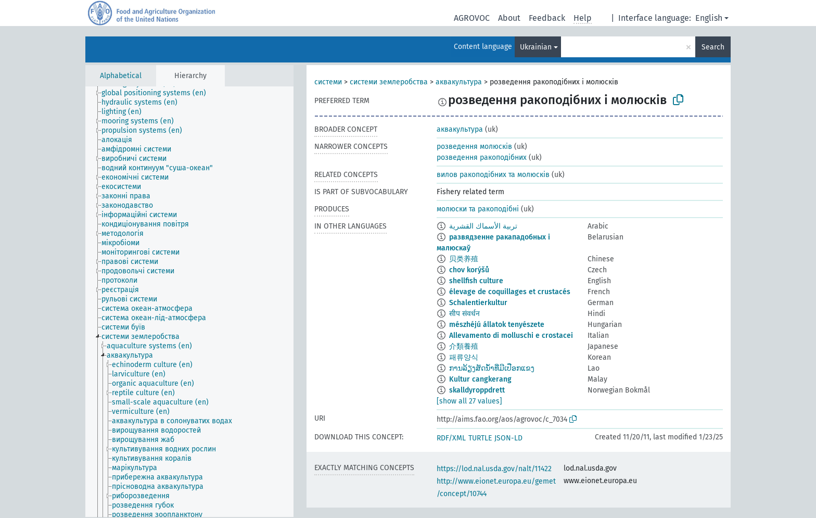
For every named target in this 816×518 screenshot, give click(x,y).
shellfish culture (476, 280)
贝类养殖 (463, 259)
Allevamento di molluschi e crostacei (511, 335)
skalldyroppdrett (477, 390)
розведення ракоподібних (482, 157)
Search (713, 47)
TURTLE (480, 438)
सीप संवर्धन (464, 313)
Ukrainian (536, 47)
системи (328, 82)
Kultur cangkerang (480, 379)
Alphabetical (121, 75)
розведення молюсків (474, 146)
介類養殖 (463, 346)
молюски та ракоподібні (478, 209)
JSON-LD (508, 438)
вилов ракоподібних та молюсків (493, 174)
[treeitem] (158, 93)
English (708, 18)
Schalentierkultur (478, 302)
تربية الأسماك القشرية (483, 226)
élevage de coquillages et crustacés (509, 291)
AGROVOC (472, 18)
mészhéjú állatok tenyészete (496, 324)
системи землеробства (389, 82)
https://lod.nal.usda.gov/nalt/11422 (494, 468)
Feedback (547, 18)
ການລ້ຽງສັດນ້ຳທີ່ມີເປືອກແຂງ (491, 368)
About (509, 18)
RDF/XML (451, 438)
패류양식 (463, 357)
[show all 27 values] (469, 401)
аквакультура (459, 82)
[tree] (189, 301)
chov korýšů (469, 270)
